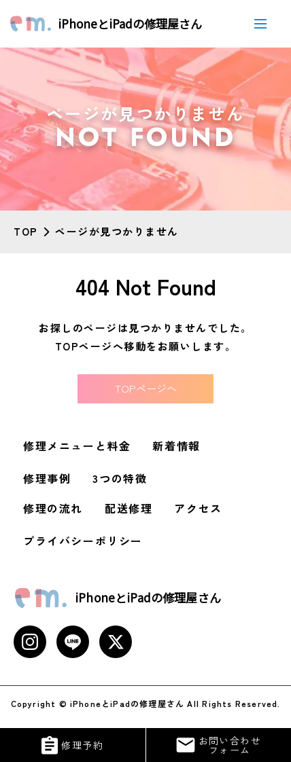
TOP (26, 231)
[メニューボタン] (260, 24)
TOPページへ (146, 388)
